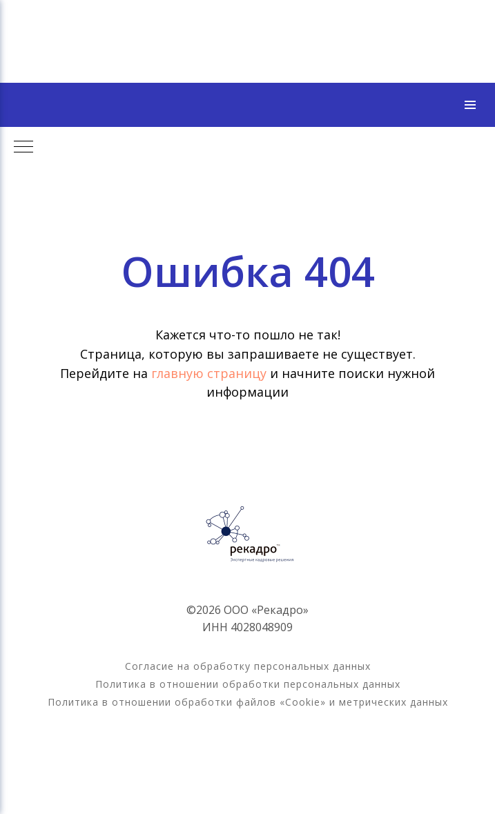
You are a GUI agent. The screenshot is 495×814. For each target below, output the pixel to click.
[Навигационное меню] (470, 105)
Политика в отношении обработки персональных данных (247, 684)
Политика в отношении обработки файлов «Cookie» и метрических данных (248, 701)
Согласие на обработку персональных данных (248, 666)
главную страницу (210, 373)
